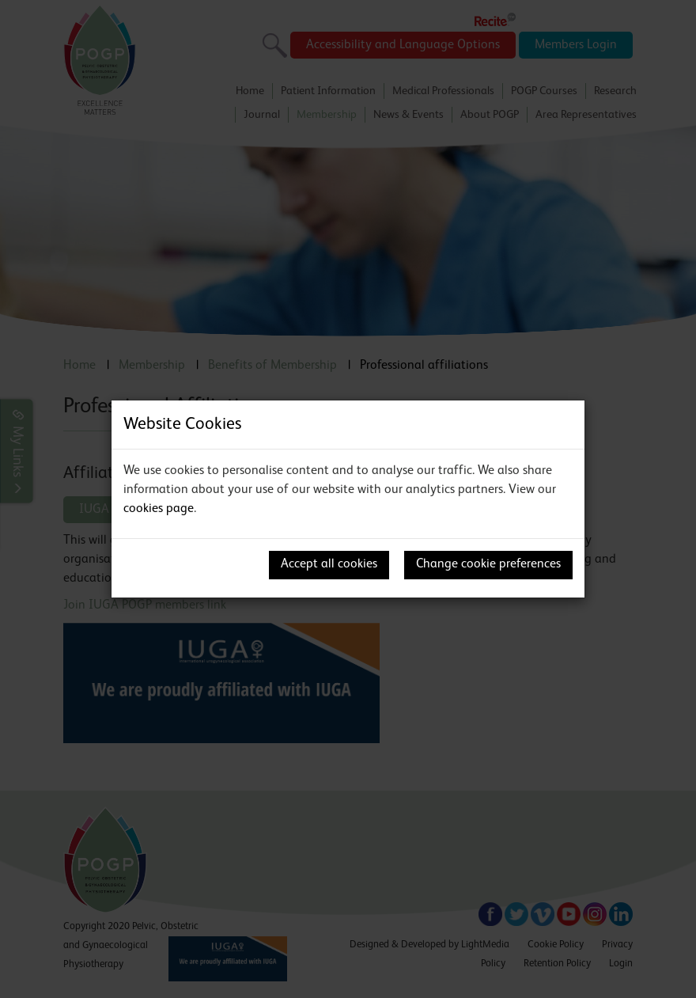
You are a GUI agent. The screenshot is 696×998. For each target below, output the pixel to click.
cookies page (158, 509)
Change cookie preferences (488, 564)
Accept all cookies (329, 564)
